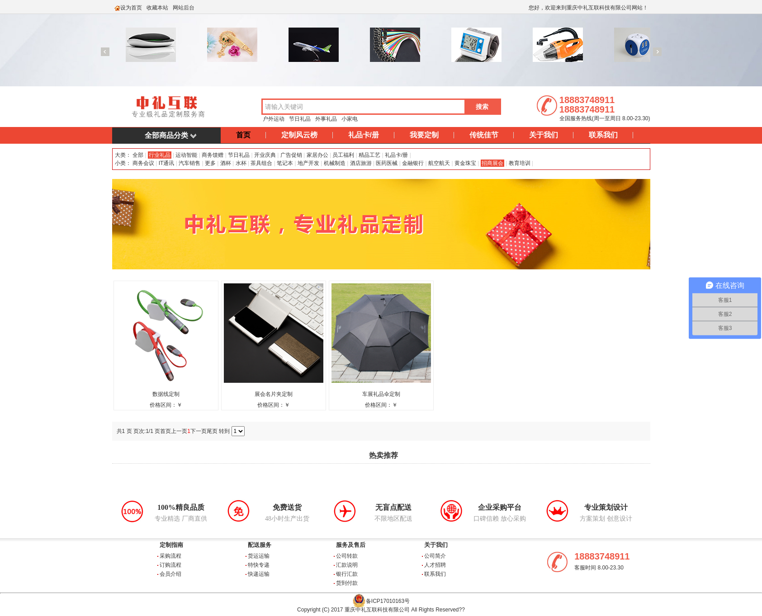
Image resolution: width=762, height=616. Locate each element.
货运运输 (259, 556)
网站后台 (183, 8)
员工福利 (343, 155)
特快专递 (259, 565)
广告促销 (291, 155)
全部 (137, 155)
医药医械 (387, 163)
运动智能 (186, 155)
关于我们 (543, 135)
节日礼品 (300, 119)
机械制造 (335, 163)
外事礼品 (326, 119)
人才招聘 (435, 565)
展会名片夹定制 (274, 394)
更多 (210, 163)
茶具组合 (261, 163)
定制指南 (171, 544)
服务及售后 (350, 544)
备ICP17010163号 (388, 601)
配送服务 (259, 544)
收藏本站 (157, 8)
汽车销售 (189, 163)
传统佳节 (483, 135)
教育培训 (519, 163)
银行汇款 (347, 574)
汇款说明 (347, 565)
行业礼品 (159, 155)
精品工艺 (369, 155)
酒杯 (225, 163)
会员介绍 (170, 574)
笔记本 (285, 163)
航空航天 (439, 163)
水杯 (241, 163)
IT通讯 (167, 163)
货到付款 (347, 583)
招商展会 (492, 163)
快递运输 (259, 574)
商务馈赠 (212, 155)
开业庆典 (265, 155)
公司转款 (347, 556)
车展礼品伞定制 (381, 394)
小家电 (349, 119)
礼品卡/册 (363, 135)
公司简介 (435, 556)
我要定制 (424, 135)
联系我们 (603, 135)
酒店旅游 (361, 163)
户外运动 (273, 119)
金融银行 (413, 163)
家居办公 (317, 155)
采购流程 (170, 556)
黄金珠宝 (465, 163)
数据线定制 (166, 394)
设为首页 (131, 8)
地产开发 (308, 163)
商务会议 (143, 163)
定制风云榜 (299, 135)
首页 (243, 135)
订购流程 (170, 565)
